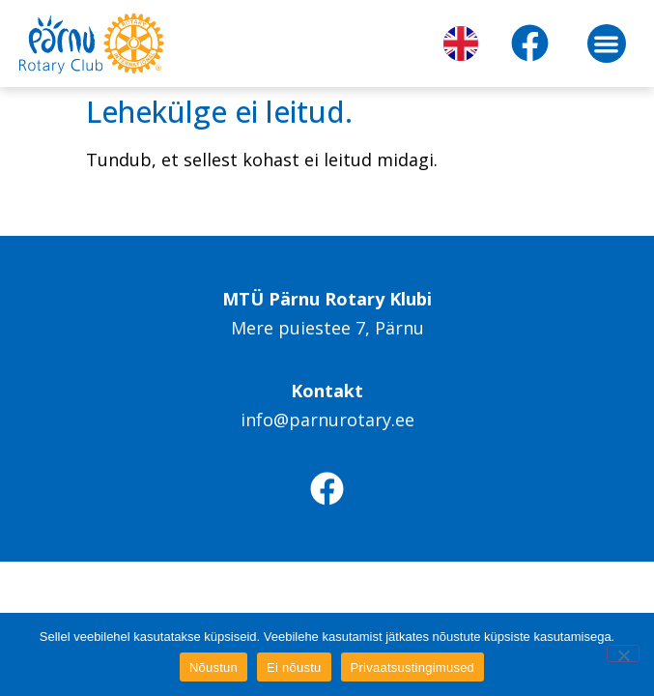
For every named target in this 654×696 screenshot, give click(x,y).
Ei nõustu (294, 667)
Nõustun (213, 667)
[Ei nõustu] (623, 653)
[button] (607, 44)
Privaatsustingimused (413, 667)
